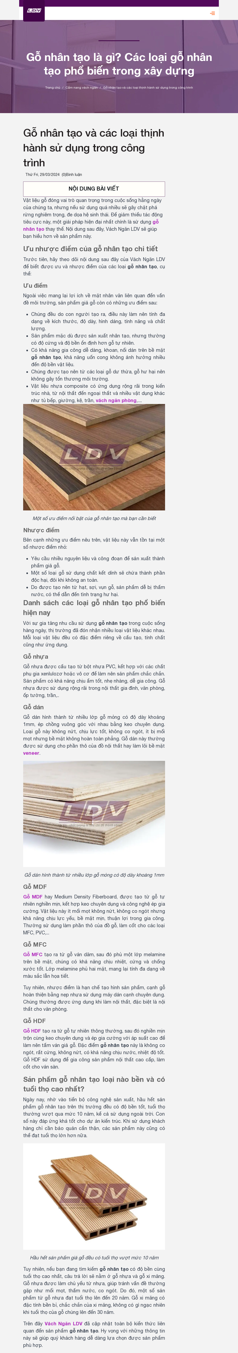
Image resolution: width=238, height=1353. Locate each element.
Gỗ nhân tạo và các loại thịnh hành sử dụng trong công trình (93, 147)
